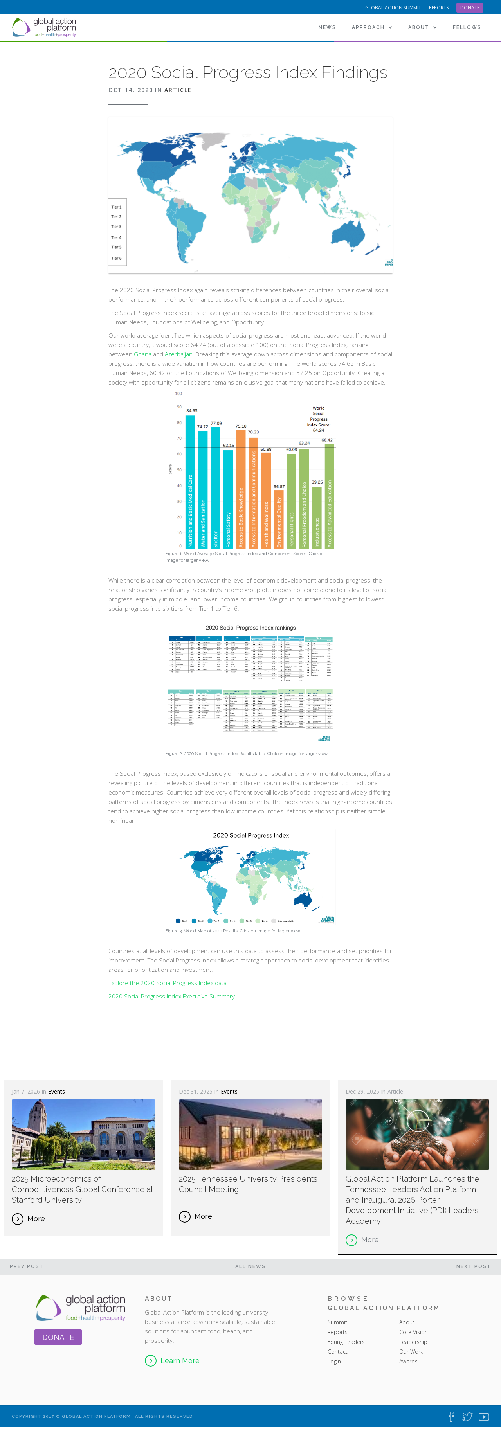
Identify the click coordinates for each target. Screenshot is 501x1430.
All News (250, 1266)
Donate (469, 7)
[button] (372, 27)
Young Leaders (346, 1341)
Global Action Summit (393, 7)
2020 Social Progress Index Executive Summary (171, 996)
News (327, 27)
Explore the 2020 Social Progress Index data (167, 983)
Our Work (411, 1351)
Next (473, 1266)
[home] (45, 27)
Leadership (413, 1341)
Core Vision (413, 1332)
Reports (338, 1332)
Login (334, 1361)
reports (439, 7)
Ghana (142, 354)
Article (178, 90)
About (407, 1322)
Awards (408, 1361)
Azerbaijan (179, 354)
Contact (338, 1351)
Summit (337, 1322)
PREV (27, 1266)
